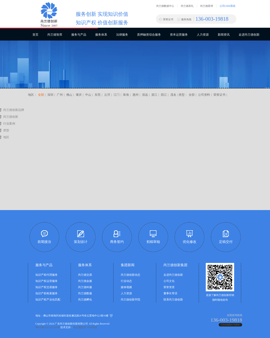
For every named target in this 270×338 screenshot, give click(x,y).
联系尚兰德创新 (173, 299)
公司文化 (169, 281)
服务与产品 (78, 34)
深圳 (50, 94)
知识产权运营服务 (46, 281)
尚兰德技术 (79, 327)
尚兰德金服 (85, 281)
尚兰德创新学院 (130, 299)
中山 (88, 94)
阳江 (163, 94)
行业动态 (126, 281)
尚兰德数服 (85, 293)
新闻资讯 (224, 34)
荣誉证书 (168, 19)
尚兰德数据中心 (165, 5)
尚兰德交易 (85, 274)
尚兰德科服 (85, 287)
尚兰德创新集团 (175, 265)
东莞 (97, 94)
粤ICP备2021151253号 (47, 327)
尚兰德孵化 (85, 299)
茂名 (172, 94)
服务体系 (101, 34)
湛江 (154, 94)
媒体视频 (126, 287)
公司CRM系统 (228, 5)
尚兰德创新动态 (130, 274)
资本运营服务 (179, 34)
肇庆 (78, 94)
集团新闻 (127, 265)
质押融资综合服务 (149, 34)
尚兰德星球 (206, 5)
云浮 (106, 94)
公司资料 (204, 94)
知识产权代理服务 (46, 274)
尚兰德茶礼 (187, 5)
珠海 (125, 94)
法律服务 (122, 34)
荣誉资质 (169, 287)
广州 (59, 94)
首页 (35, 34)
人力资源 (203, 34)
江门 (116, 94)
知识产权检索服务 (46, 293)
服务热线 (186, 19)
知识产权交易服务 (46, 287)
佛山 (69, 94)
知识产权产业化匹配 (47, 299)
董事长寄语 (170, 293)
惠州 (135, 94)
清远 (144, 94)
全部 (41, 94)
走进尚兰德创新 (249, 34)
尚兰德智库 (54, 34)
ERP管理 (92, 327)
